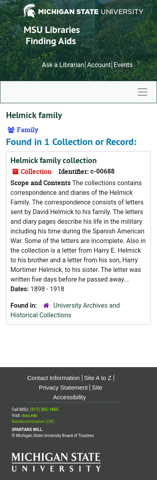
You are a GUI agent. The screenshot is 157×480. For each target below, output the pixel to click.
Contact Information (53, 377)
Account (99, 65)
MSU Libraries (52, 29)
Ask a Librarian (63, 65)
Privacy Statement (63, 387)
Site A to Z (97, 377)
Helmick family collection (53, 160)
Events (123, 65)
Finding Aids (51, 41)
